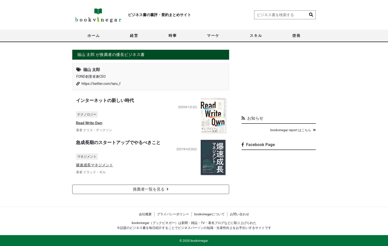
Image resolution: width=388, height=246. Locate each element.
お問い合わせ (239, 214)
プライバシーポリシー (173, 214)
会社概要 (145, 214)
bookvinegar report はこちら (293, 130)
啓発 (296, 35)
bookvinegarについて (209, 214)
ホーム (93, 35)
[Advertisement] (279, 81)
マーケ (213, 35)
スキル (256, 35)
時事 (173, 35)
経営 (134, 35)
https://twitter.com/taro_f (100, 84)
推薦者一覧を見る (151, 189)
